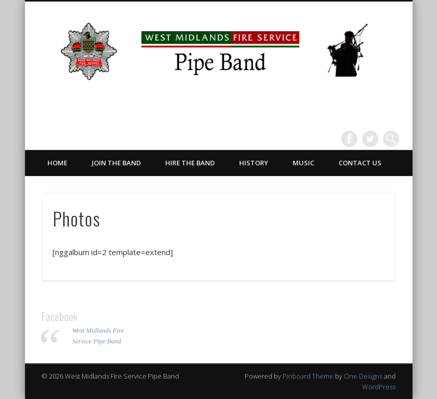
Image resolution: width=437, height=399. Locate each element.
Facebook (349, 139)
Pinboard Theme (307, 376)
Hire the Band (190, 162)
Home (57, 162)
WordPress (379, 386)
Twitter (370, 139)
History (253, 162)
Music (303, 162)
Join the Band (116, 162)
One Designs (363, 376)
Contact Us (360, 162)
